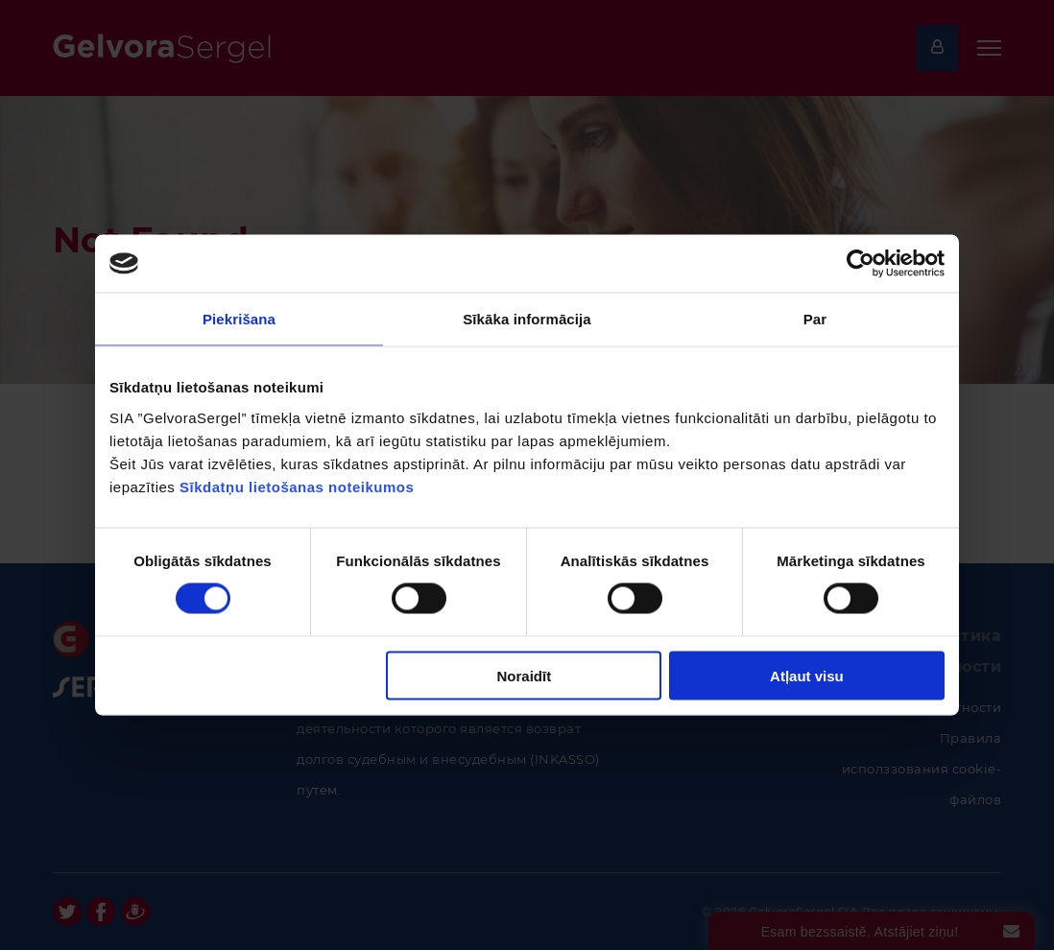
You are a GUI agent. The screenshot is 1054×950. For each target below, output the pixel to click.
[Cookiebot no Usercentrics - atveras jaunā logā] (861, 263)
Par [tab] (815, 319)
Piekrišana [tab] (239, 319)
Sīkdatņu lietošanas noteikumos (297, 486)
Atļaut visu (807, 675)
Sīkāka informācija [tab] (527, 319)
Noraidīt (524, 675)
